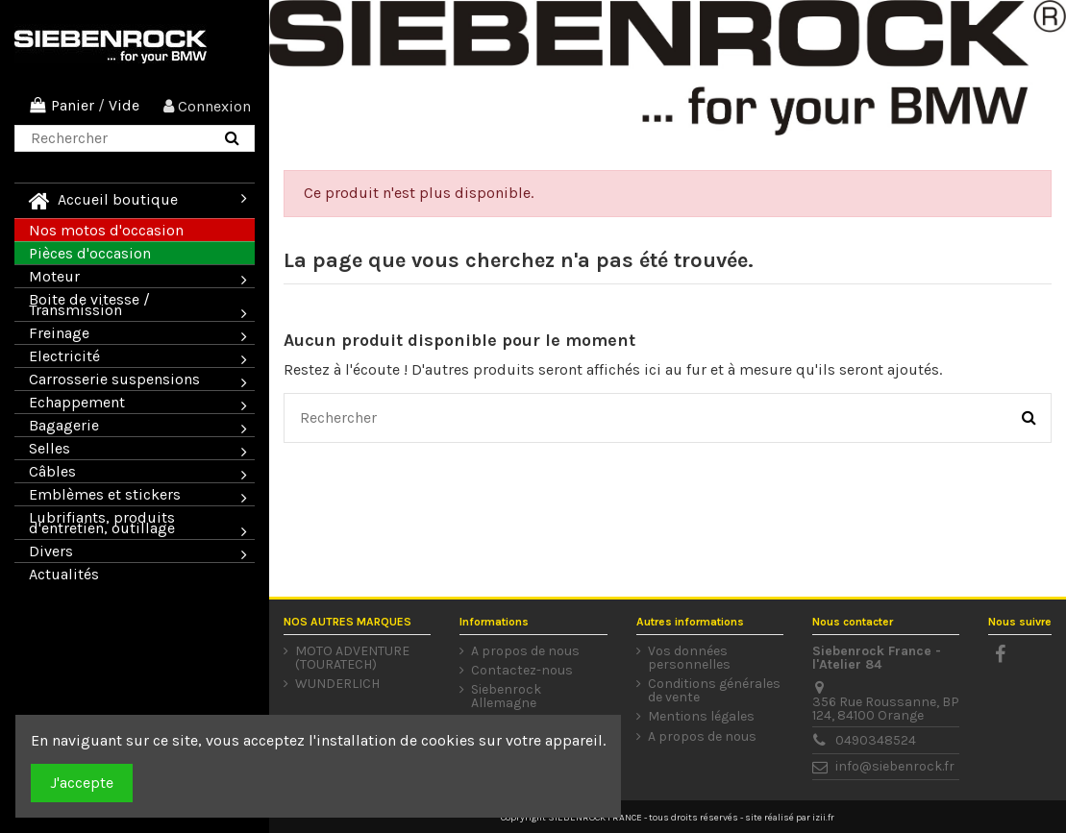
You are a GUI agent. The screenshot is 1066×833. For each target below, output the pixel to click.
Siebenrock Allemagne (506, 696)
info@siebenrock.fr (894, 766)
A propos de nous (525, 651)
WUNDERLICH (337, 684)
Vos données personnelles (689, 658)
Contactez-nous (522, 670)
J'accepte (81, 782)
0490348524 (875, 740)
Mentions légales (701, 716)
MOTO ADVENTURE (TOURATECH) (352, 658)
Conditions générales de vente (714, 690)
